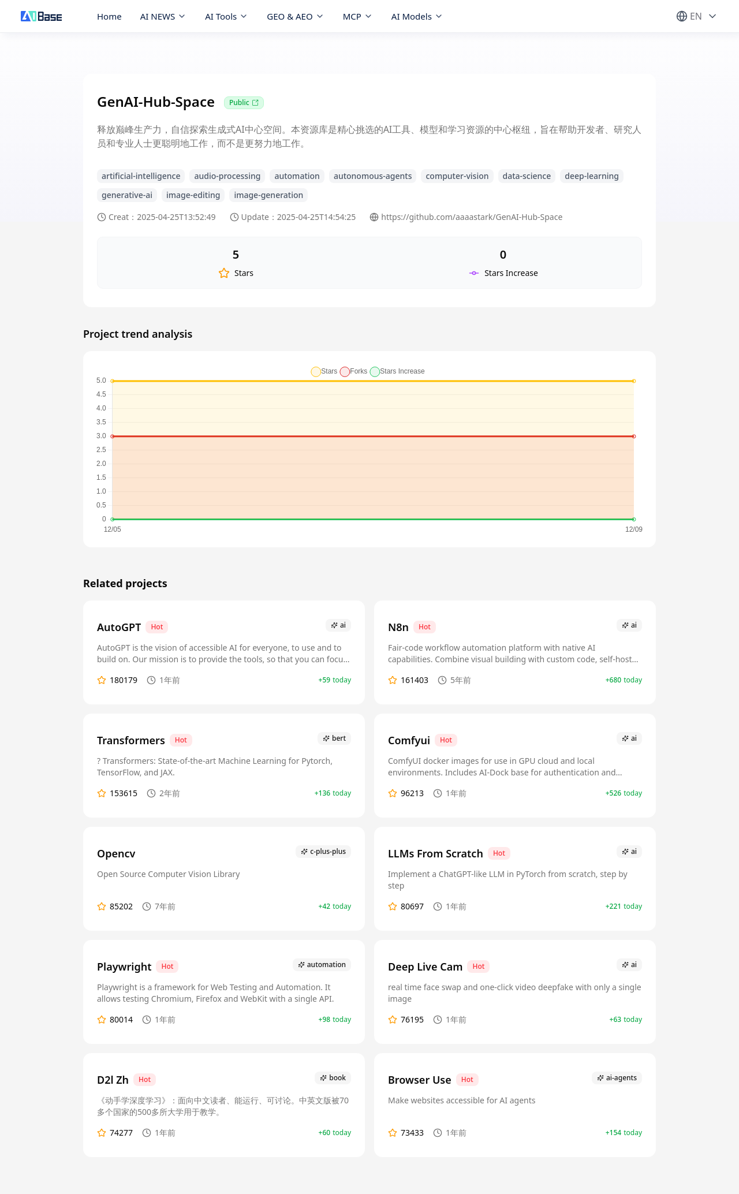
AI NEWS (163, 16)
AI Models (417, 16)
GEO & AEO (295, 16)
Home (109, 16)
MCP (358, 16)
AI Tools (226, 16)
